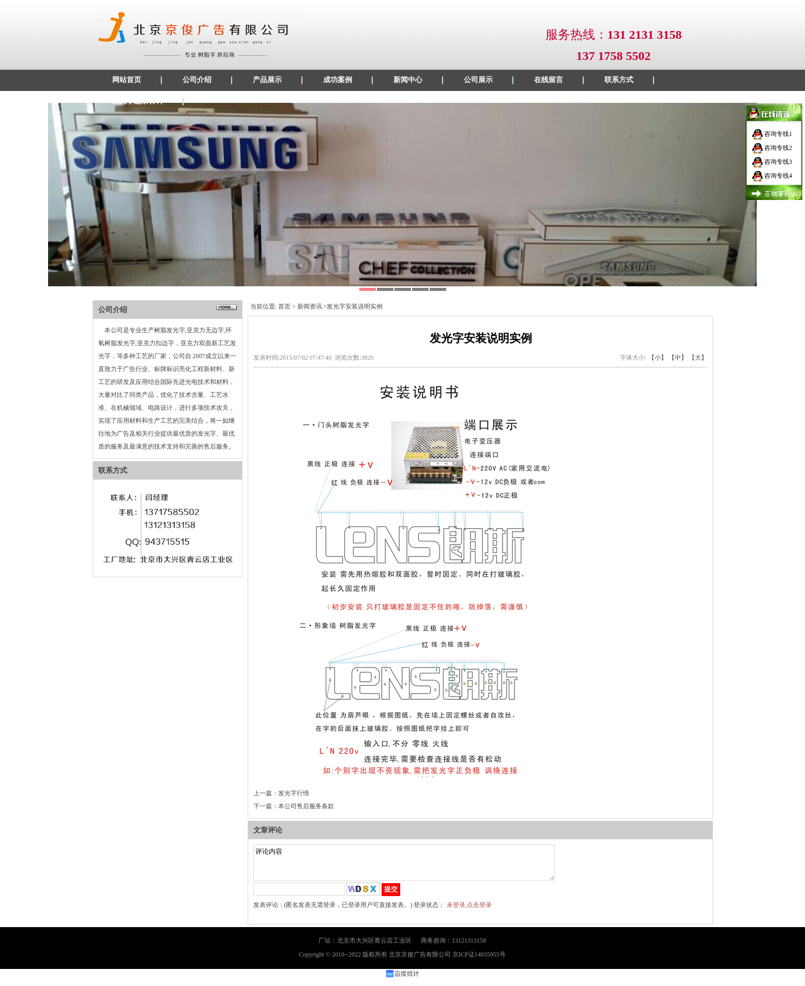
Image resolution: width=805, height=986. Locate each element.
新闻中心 (407, 80)
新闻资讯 (309, 306)
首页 (284, 306)
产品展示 (267, 80)
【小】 (657, 357)
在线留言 (548, 80)
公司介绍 (197, 80)
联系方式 (618, 80)
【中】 (678, 357)
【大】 (698, 357)
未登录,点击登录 (469, 911)
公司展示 (478, 80)
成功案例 (337, 80)
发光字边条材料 (137, 101)
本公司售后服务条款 (306, 806)
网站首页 (126, 80)
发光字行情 (293, 793)
